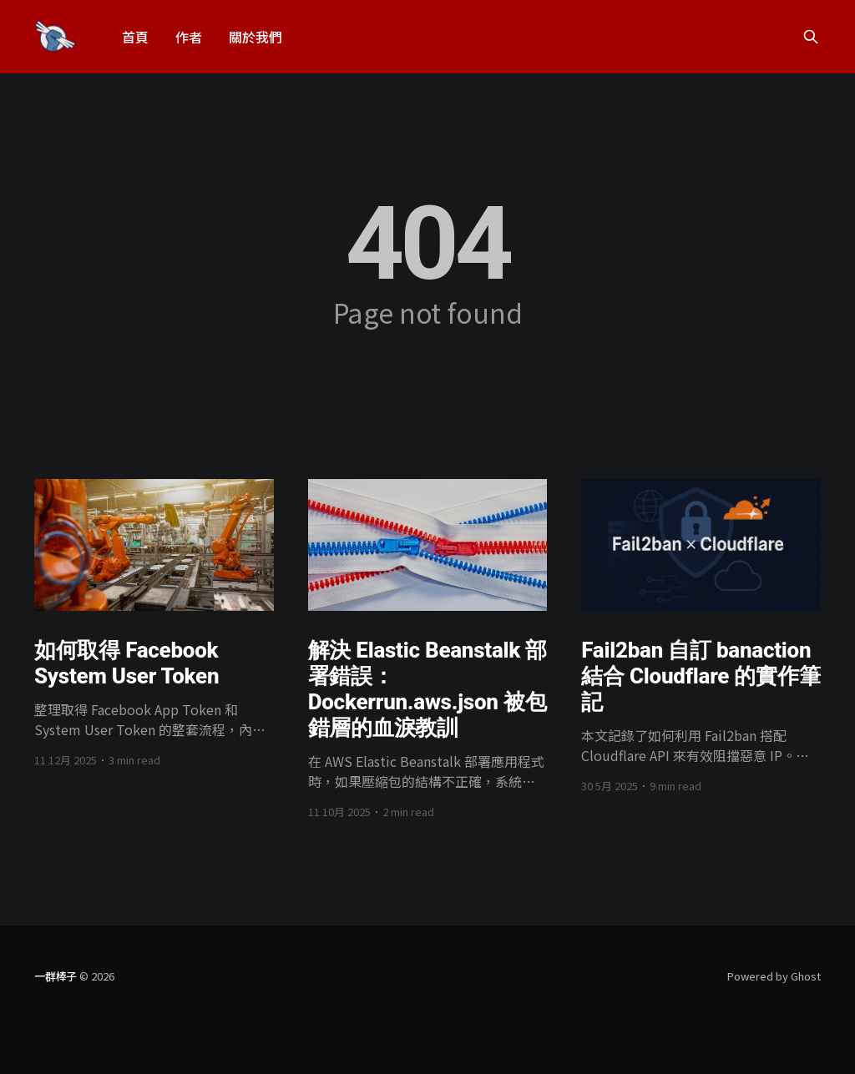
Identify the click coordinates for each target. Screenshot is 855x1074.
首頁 (135, 37)
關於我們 (255, 37)
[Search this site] (810, 36)
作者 (188, 37)
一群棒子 (55, 976)
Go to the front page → (427, 345)
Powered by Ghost (774, 976)
